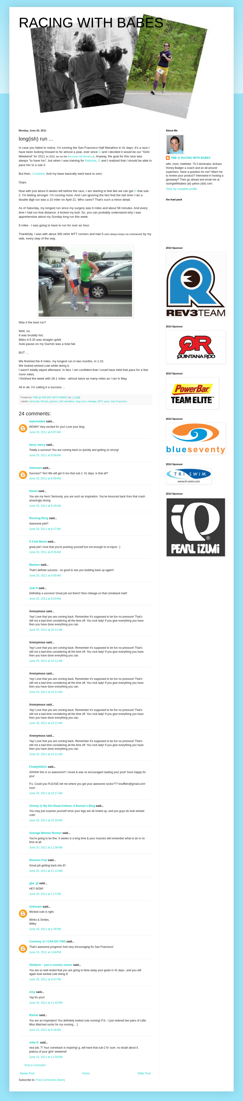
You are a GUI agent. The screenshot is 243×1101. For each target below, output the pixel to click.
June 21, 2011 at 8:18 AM (45, 1030)
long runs (81, 401)
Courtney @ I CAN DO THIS (47, 941)
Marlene (34, 564)
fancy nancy (37, 444)
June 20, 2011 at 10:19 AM (45, 820)
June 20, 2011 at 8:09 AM (45, 478)
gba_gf (34, 883)
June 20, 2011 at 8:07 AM (45, 432)
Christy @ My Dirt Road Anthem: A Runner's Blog (62, 806)
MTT (100, 401)
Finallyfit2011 (38, 766)
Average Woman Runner (45, 833)
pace (106, 401)
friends (44, 401)
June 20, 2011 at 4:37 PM (45, 979)
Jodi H (33, 588)
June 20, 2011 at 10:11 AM (45, 629)
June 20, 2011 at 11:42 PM (45, 1002)
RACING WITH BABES (91, 22)
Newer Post (27, 1073)
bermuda (34, 401)
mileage (91, 401)
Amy (32, 992)
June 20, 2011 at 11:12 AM (45, 871)
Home (86, 1073)
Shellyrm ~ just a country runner (50, 965)
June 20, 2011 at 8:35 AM (45, 552)
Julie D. (34, 1042)
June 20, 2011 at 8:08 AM (45, 455)
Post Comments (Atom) (50, 1080)
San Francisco (119, 401)
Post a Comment (35, 1065)
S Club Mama (38, 541)
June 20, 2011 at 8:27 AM (45, 529)
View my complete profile (181, 189)
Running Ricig (38, 518)
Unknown (35, 468)
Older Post (144, 1073)
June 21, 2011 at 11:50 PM (45, 1057)
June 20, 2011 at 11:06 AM (45, 847)
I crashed (38, 173)
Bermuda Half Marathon (80, 156)
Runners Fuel (38, 860)
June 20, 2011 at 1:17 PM (45, 894)
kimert (33, 491)
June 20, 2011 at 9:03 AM (45, 598)
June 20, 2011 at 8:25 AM (45, 505)
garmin (53, 401)
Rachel (33, 1015)
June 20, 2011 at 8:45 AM (45, 575)
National (90, 160)
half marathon (66, 401)
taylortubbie (37, 421)
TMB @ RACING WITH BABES (191, 157)
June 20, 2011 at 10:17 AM (45, 793)
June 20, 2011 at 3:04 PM (45, 952)
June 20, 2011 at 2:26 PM (45, 929)
